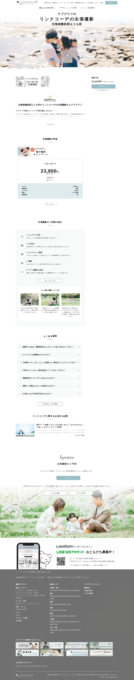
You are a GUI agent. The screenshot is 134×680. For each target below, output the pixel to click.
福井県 (64, 610)
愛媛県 (52, 624)
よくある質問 (89, 2)
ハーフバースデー (21, 595)
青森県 (56, 590)
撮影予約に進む (103, 86)
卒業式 (18, 609)
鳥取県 (52, 621)
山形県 (73, 590)
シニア (18, 612)
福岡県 (52, 630)
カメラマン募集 (76, 674)
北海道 (52, 590)
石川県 (60, 610)
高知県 (56, 624)
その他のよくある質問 (50, 404)
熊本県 (64, 630)
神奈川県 (78, 596)
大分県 (69, 630)
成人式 (22, 609)
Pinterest (44, 666)
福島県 (77, 590)
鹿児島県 (78, 630)
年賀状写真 (19, 598)
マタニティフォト (21, 593)
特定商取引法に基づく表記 (97, 674)
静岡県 (60, 604)
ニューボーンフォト (21, 590)
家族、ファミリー (21, 588)
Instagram (19, 666)
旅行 (25, 609)
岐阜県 (56, 604)
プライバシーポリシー (65, 674)
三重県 (69, 604)
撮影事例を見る (79, 2)
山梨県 (52, 598)
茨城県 (52, 596)
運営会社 (50, 674)
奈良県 (69, 616)
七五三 (35, 590)
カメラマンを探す (69, 2)
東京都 (73, 596)
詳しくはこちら (50, 204)
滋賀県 (52, 616)
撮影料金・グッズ (57, 2)
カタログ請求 (81, 493)
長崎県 (60, 630)
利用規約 (55, 674)
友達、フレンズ (21, 607)
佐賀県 (56, 630)
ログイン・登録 (98, 2)
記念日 (18, 603)
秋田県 (69, 590)
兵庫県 (64, 616)
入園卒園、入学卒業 (39, 595)
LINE (39, 666)
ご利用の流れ (47, 2)
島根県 (56, 621)
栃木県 (56, 596)
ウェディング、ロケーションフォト (30, 603)
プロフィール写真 (21, 618)
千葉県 (69, 596)
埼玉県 (64, 596)
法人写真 (19, 620)
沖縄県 (52, 632)
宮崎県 (73, 630)
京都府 (56, 616)
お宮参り (30, 590)
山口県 (69, 621)
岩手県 (60, 590)
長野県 (52, 604)
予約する (111, 3)
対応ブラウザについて (111, 674)
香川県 (77, 621)
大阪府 (60, 616)
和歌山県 (73, 616)
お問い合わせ (85, 674)
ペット (18, 615)
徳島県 (73, 621)
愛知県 (64, 604)
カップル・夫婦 (21, 601)
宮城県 (64, 590)
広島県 (64, 621)
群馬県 (60, 596)
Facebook (34, 666)
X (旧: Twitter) (26, 666)
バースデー (29, 595)
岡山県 (60, 621)
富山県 (56, 610)
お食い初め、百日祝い (32, 593)
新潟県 (52, 610)
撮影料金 (87, 588)
